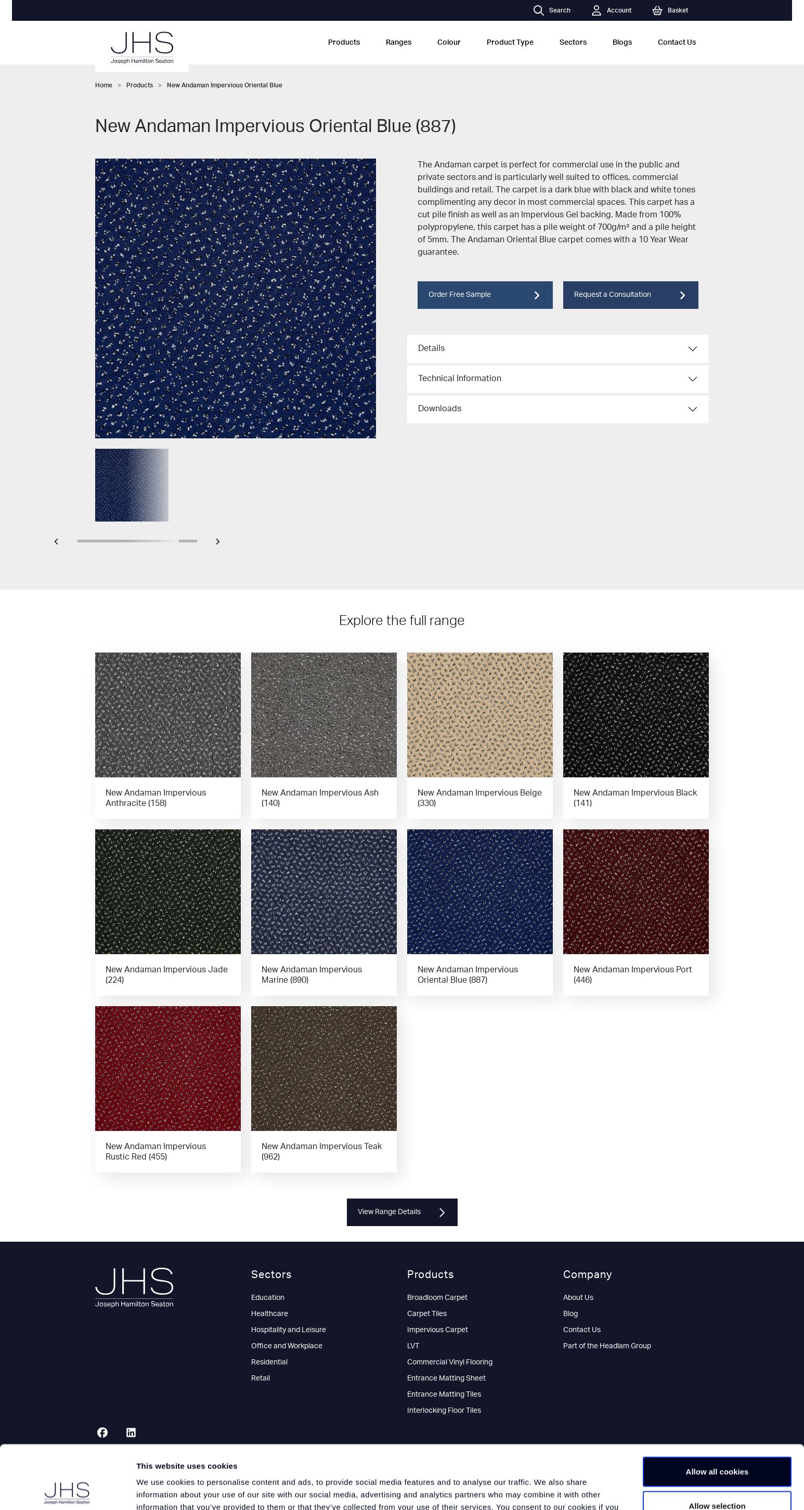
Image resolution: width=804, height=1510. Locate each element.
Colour (449, 42)
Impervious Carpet (437, 1330)
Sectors (573, 42)
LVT (413, 1346)
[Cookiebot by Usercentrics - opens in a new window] (67, 1490)
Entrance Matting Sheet (446, 1378)
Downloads (439, 409)
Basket (670, 10)
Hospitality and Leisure (288, 1330)
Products (344, 42)
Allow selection (717, 1442)
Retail (260, 1378)
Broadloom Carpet (437, 1297)
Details (431, 348)
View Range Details (402, 1212)
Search (552, 10)
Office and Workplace (286, 1346)
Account (611, 10)
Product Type (510, 42)
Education (267, 1297)
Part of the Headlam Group (607, 1346)
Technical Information (459, 378)
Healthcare (269, 1314)
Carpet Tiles (427, 1314)
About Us (578, 1297)
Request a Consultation (631, 295)
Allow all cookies (717, 1407)
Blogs (622, 42)
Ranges (398, 42)
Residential (269, 1362)
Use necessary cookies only (717, 1476)
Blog (570, 1314)
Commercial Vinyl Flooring (449, 1362)
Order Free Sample (485, 295)
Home (103, 85)
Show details (546, 1489)
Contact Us (677, 42)
